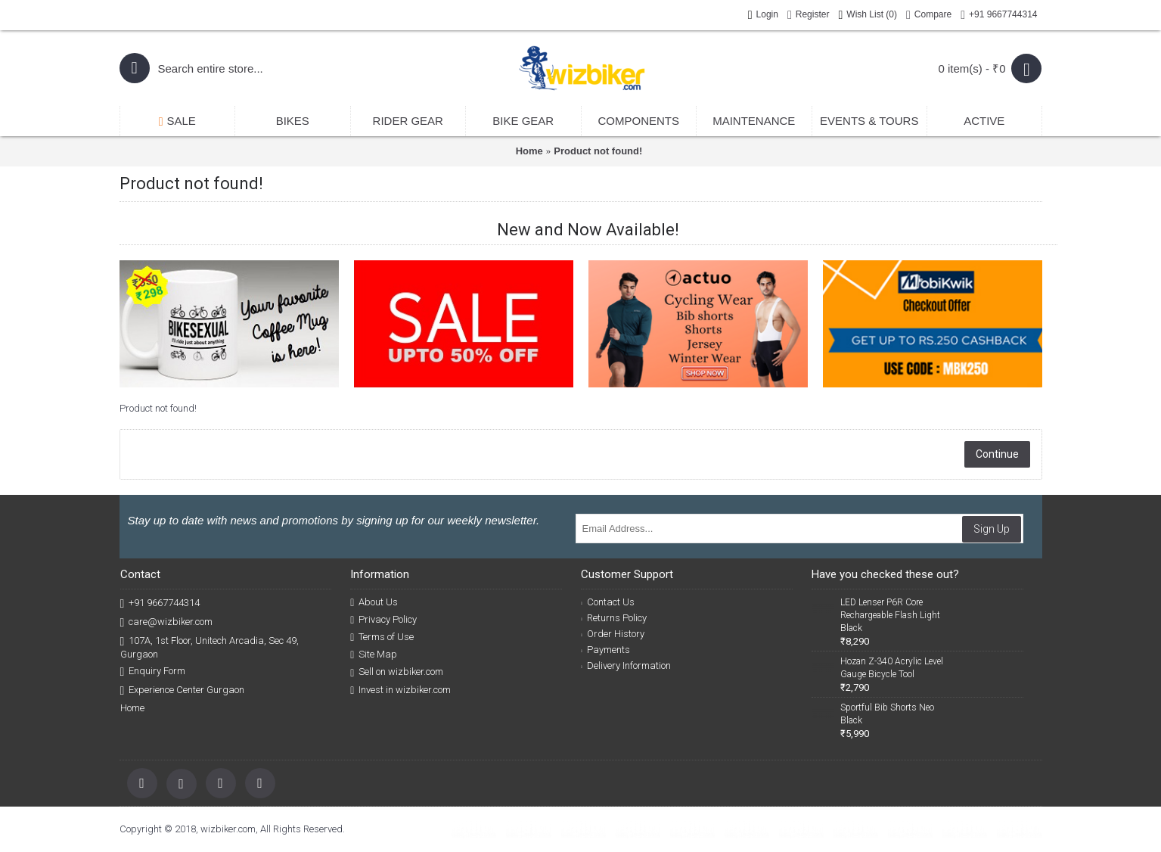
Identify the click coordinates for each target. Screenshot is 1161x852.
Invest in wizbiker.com (400, 690)
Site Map (373, 654)
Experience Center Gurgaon (182, 690)
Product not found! (598, 151)
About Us (374, 602)
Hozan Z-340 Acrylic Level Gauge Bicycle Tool (891, 667)
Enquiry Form (153, 671)
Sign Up (991, 529)
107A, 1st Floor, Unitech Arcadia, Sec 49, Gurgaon (210, 647)
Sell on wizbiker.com (396, 672)
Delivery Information (626, 665)
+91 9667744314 (160, 603)
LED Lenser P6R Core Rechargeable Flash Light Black (890, 615)
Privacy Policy (383, 620)
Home (529, 151)
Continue (997, 454)
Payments (605, 649)
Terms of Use (382, 637)
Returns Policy (614, 617)
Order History (612, 633)
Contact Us (608, 602)
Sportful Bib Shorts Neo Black (887, 714)
